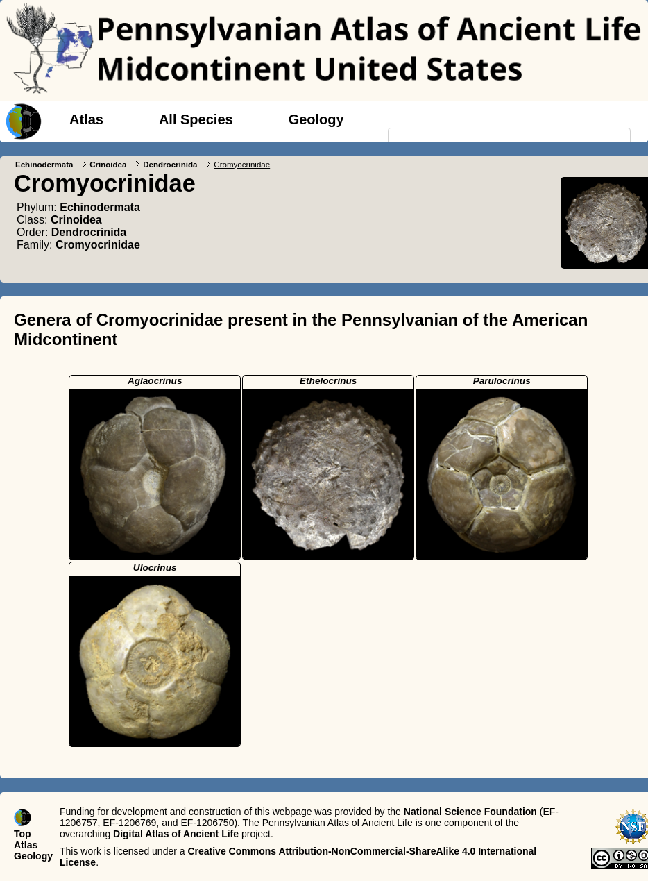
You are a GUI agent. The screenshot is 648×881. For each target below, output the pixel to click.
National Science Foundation (470, 811)
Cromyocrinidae (98, 245)
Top (22, 833)
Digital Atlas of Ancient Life (176, 833)
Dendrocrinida (170, 164)
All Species (196, 119)
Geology (316, 119)
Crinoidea (107, 164)
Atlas (86, 119)
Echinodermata (44, 164)
